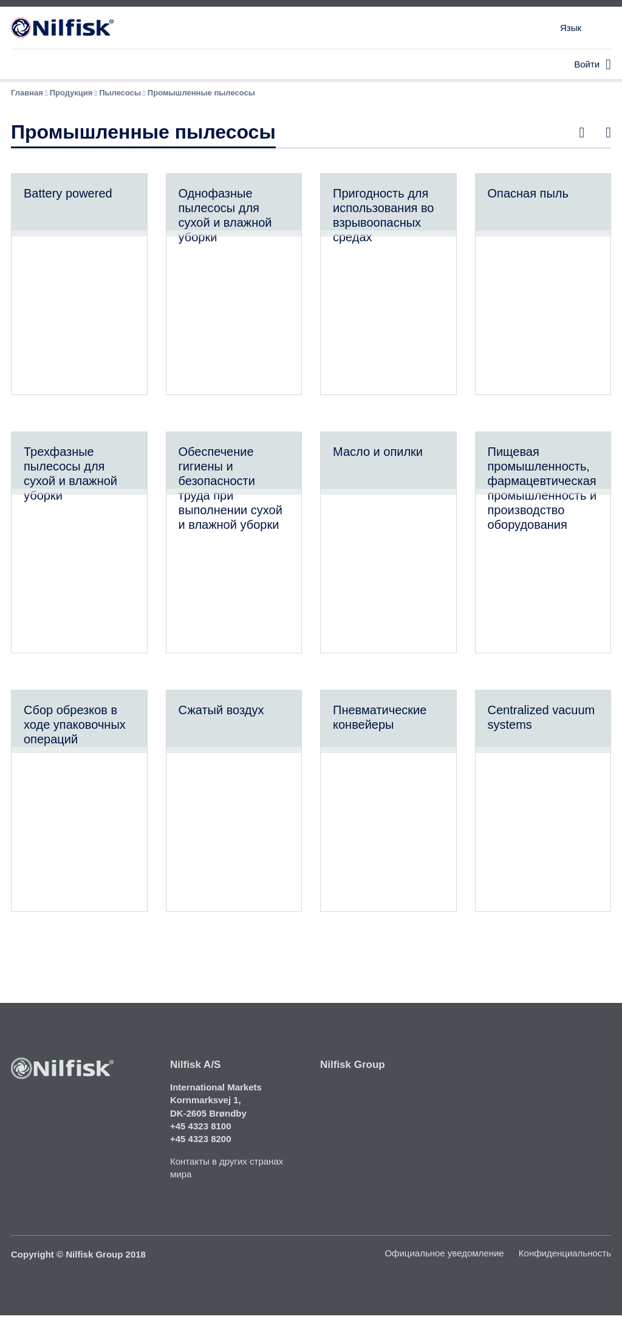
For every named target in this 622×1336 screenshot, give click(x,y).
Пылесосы (120, 92)
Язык (570, 27)
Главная (27, 92)
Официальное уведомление (444, 1273)
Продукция (71, 92)
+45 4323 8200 (200, 1159)
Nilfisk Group (352, 1084)
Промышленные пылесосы (201, 92)
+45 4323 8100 (200, 1146)
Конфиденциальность (565, 1273)
